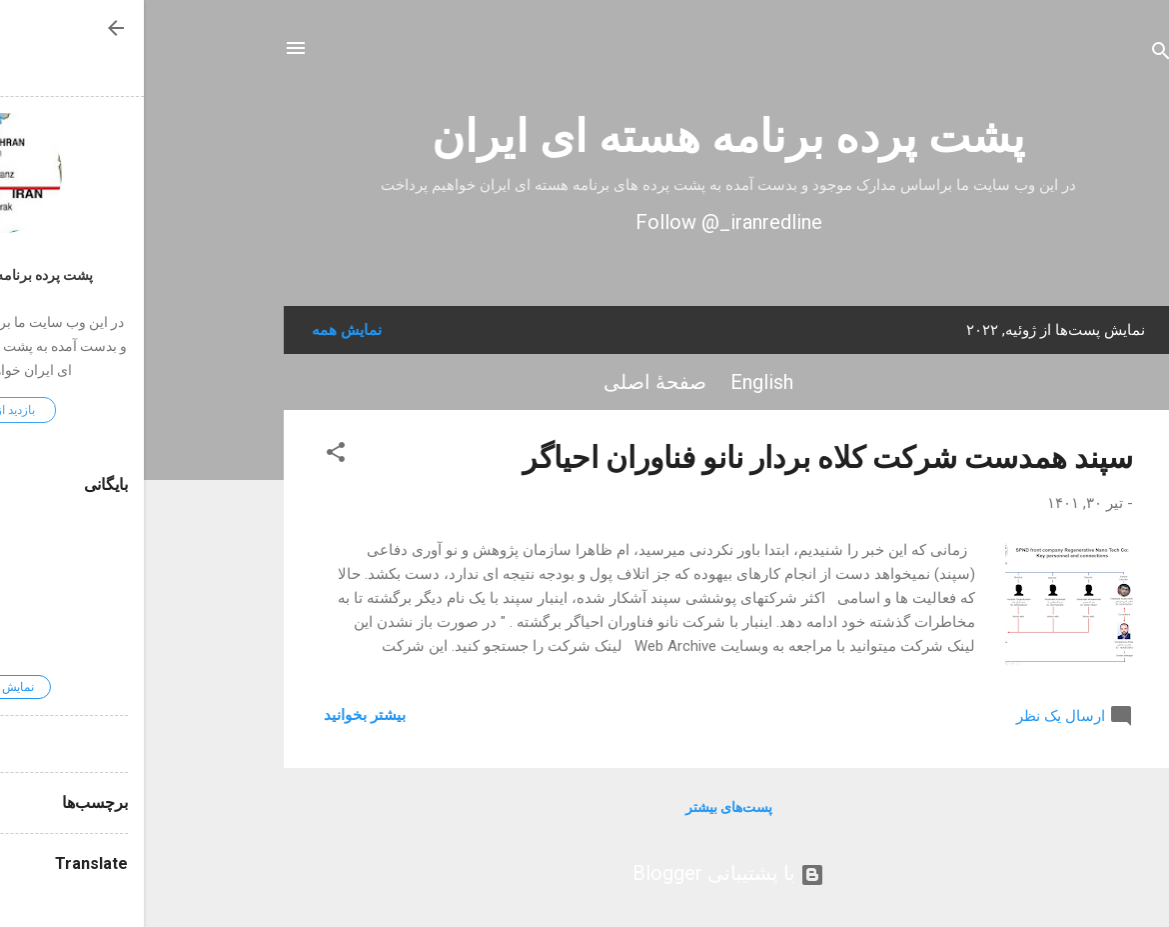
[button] (192, 455)
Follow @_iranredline (585, 222)
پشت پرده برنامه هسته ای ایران (584, 136)
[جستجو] (1017, 54)
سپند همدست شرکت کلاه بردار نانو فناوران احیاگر (684, 457)
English (617, 382)
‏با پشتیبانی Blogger (584, 873)
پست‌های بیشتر (585, 807)
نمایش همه (203, 330)
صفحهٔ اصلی (511, 382)
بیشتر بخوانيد (221, 715)
